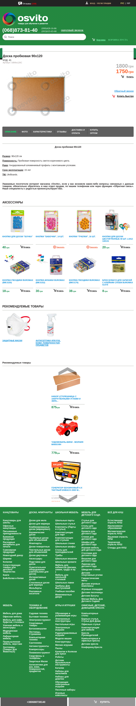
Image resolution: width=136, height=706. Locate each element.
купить (130, 77)
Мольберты (35, 588)
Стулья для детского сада (88, 521)
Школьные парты (64, 520)
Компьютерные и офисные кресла (90, 639)
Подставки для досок (37, 563)
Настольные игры (65, 624)
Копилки (7, 562)
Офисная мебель (12, 616)
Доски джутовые (38, 555)
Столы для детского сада (88, 527)
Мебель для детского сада (90, 513)
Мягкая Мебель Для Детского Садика (92, 600)
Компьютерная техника (37, 638)
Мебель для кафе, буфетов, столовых (13, 621)
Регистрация (104, 3)
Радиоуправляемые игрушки (66, 634)
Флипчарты (35, 543)
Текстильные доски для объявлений (39, 551)
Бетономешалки (38, 628)
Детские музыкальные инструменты (62, 662)
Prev (67, 371)
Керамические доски (36, 533)
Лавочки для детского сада (88, 565)
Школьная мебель (66, 512)
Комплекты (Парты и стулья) (65, 528)
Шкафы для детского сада (88, 543)
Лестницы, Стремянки (35, 633)
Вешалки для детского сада (88, 559)
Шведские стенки (90, 569)
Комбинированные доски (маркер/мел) (39, 528)
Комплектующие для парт (64, 533)
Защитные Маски (38, 661)
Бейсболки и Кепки (13, 578)
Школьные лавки (64, 582)
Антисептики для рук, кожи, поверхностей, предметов (38, 668)
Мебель (7, 605)
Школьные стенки (65, 543)
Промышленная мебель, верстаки (12, 643)
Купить (76, 407)
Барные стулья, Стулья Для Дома (90, 620)
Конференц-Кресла (91, 647)
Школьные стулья (65, 523)
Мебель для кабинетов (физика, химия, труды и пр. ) (65, 568)
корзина (100, 39)
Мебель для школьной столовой (61, 577)
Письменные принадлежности (12, 532)
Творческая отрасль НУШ (115, 543)
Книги (6, 575)
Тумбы (59, 555)
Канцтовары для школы (12, 521)
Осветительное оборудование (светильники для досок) (38, 570)
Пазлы (58, 648)
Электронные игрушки (62, 628)
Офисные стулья (90, 624)
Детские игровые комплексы (90, 584)
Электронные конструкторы (62, 620)
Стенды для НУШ (117, 547)
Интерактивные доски (37, 578)
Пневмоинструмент (39, 652)
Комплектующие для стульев (64, 539)
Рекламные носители (35, 592)
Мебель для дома (12, 613)
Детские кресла (89, 644)
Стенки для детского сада (88, 538)
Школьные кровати (65, 562)
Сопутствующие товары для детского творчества (12, 568)
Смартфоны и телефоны (36, 657)
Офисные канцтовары (9, 527)
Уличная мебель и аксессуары (13, 626)
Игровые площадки (92, 589)
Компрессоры (36, 649)
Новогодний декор (13, 555)
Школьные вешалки (66, 558)
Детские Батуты (90, 595)
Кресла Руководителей (89, 634)
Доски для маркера (39, 523)
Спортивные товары (36, 624)
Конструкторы (63, 642)
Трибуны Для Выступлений (62, 587)
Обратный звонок (72, 30)
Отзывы (27, 3)
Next (68, 498)
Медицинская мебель (10, 632)
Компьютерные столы (89, 614)
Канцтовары (11, 512)
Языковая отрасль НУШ (118, 538)
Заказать (60, 247)
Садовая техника (38, 613)
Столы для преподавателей (64, 551)
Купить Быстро (125, 96)
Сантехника (35, 643)
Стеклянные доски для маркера (39, 583)
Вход (92, 3)
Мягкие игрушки (64, 645)
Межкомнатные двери (63, 595)
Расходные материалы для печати (11, 544)
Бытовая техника (38, 616)
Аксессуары (35, 558)
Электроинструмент (40, 620)
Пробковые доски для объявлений (38, 539)
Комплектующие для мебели (90, 628)
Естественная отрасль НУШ (115, 521)
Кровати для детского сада (88, 532)
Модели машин (63, 638)
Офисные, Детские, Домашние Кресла (93, 606)
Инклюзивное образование (115, 527)
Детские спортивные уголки (92, 574)
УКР (128, 3)
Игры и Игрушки (65, 605)
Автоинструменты (39, 646)
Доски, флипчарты (41, 512)
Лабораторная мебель (10, 637)
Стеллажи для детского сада (89, 554)
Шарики (7, 558)
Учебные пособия (65, 591)
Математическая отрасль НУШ (116, 532)
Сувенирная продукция (9, 551)
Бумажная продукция (9, 538)
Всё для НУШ (115, 512)
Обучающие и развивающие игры (65, 614)
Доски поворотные (39, 546)
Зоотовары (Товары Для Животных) (10, 649)
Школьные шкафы (65, 546)
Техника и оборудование (38, 606)
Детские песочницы (92, 592)
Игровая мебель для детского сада (91, 548)
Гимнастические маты (90, 579)
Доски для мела (37, 520)
